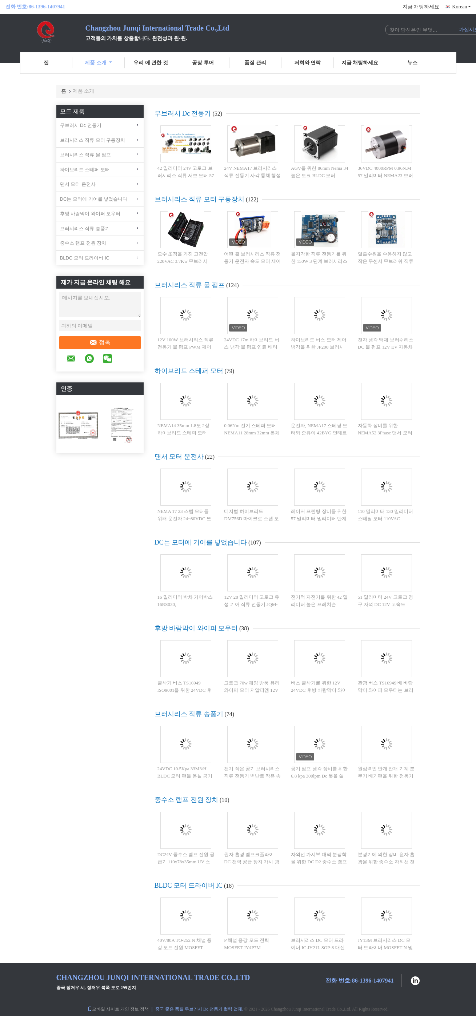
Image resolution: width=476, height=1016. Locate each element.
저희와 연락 (307, 62)
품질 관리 (255, 62)
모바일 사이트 (103, 1009)
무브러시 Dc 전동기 (80, 125)
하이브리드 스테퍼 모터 (85, 169)
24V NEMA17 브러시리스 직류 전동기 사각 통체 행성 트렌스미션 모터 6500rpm (252, 175)
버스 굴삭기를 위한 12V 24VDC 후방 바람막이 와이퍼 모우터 (319, 690)
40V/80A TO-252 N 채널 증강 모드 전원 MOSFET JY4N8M (184, 947)
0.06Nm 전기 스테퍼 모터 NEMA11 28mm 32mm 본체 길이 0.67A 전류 (252, 432)
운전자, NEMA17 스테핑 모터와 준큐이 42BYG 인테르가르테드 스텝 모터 (319, 432)
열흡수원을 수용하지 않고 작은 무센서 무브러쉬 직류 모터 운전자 (385, 261)
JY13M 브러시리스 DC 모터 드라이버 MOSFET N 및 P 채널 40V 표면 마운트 (385, 947)
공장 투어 (203, 62)
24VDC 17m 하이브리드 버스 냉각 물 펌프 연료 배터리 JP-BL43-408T (251, 347)
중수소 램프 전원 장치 (83, 243)
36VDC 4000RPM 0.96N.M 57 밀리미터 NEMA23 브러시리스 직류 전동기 (385, 175)
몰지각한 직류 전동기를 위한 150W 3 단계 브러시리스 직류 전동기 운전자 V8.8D (319, 261)
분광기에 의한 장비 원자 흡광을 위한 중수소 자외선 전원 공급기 (386, 861)
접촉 (100, 342)
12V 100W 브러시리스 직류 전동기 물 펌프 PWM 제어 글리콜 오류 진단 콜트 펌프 (185, 347)
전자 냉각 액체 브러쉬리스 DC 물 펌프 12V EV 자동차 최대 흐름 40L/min (385, 347)
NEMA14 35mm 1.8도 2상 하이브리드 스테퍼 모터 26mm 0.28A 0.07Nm (183, 432)
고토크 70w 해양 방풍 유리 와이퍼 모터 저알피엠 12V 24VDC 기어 (251, 690)
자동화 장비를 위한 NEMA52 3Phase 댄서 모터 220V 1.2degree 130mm (385, 432)
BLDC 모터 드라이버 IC (85, 258)
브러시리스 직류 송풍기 (85, 228)
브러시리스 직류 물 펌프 (85, 154)
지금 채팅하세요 (421, 6)
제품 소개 (98, 62)
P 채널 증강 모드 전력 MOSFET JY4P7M (246, 943)
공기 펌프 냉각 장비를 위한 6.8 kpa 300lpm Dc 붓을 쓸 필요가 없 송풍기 (319, 776)
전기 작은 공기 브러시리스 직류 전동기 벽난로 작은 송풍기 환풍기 (252, 776)
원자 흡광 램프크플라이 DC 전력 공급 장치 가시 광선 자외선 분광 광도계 (251, 861)
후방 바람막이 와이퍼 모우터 (90, 213)
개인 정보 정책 (134, 1009)
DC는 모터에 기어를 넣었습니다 (94, 199)
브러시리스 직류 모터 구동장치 (92, 140)
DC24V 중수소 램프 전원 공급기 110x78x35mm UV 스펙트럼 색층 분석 (186, 861)
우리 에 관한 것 (150, 62)
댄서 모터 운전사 (78, 184)
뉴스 (412, 62)
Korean (461, 6)
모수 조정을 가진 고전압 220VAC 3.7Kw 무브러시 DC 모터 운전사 (182, 261)
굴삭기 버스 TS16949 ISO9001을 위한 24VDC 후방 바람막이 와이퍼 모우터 (185, 690)
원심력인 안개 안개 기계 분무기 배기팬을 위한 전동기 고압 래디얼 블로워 (386, 776)
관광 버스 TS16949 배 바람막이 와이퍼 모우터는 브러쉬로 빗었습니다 (385, 690)
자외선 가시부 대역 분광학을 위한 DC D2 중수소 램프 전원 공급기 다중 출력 (319, 861)
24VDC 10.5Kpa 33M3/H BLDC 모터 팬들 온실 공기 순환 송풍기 (185, 776)
